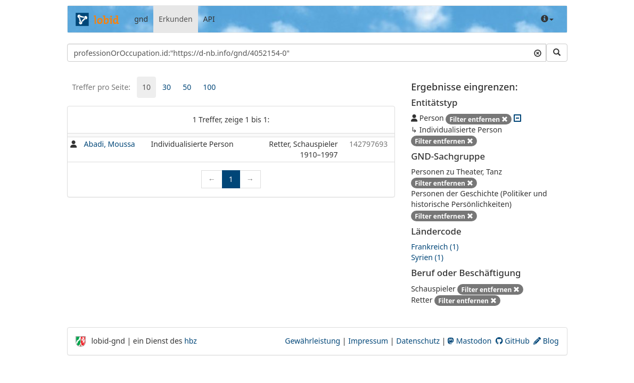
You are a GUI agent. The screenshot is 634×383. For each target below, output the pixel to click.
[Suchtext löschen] (537, 52)
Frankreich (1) (434, 247)
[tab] (146, 87)
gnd (141, 19)
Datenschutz (418, 341)
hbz (190, 341)
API (209, 19)
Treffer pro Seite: (101, 87)
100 (209, 87)
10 (146, 87)
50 (187, 87)
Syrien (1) (427, 257)
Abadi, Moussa (109, 144)
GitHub (513, 341)
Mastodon (469, 341)
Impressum (368, 341)
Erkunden (176, 19)
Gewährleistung (312, 341)
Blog (545, 341)
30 (166, 87)
